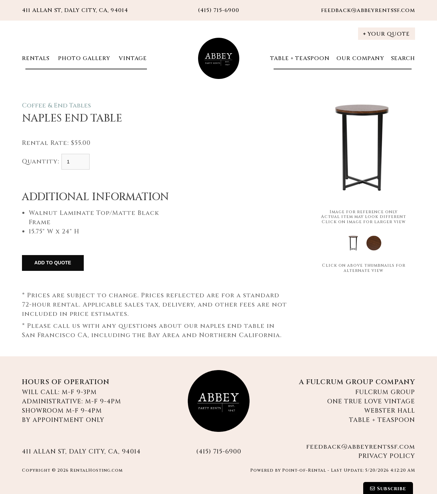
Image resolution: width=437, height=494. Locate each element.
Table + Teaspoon (300, 58)
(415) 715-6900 (218, 451)
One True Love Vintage (371, 401)
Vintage (132, 58)
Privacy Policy (386, 456)
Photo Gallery (83, 58)
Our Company (360, 58)
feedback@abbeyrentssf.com (368, 10)
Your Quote (386, 34)
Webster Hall (389, 410)
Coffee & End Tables (56, 105)
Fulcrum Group (385, 392)
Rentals (35, 58)
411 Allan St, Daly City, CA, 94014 (75, 10)
